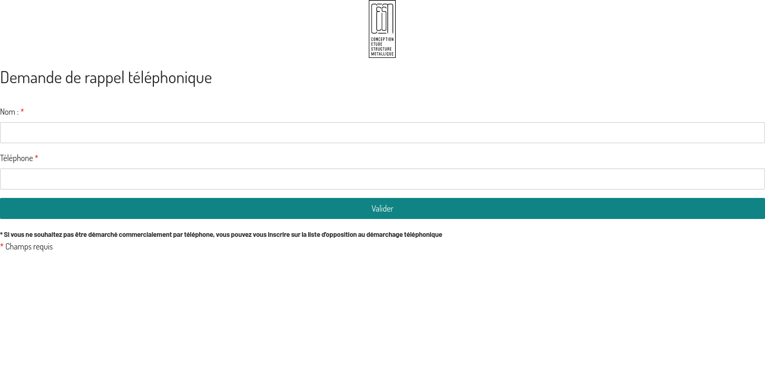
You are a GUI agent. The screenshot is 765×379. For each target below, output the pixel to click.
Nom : (12, 111)
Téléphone (19, 158)
